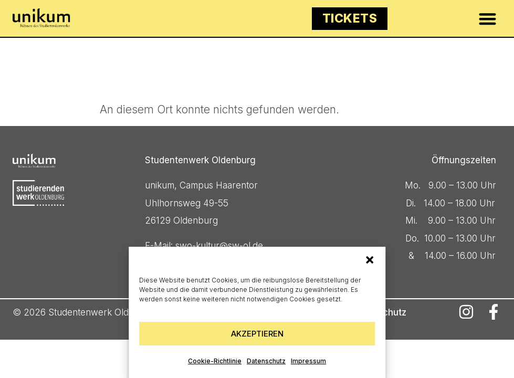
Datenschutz (266, 361)
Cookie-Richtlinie (215, 361)
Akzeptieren (257, 334)
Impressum (308, 361)
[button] (369, 260)
